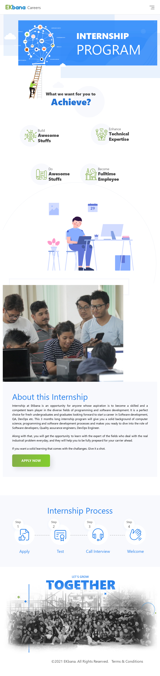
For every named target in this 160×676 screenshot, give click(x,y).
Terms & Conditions (127, 661)
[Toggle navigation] (151, 7)
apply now (31, 460)
